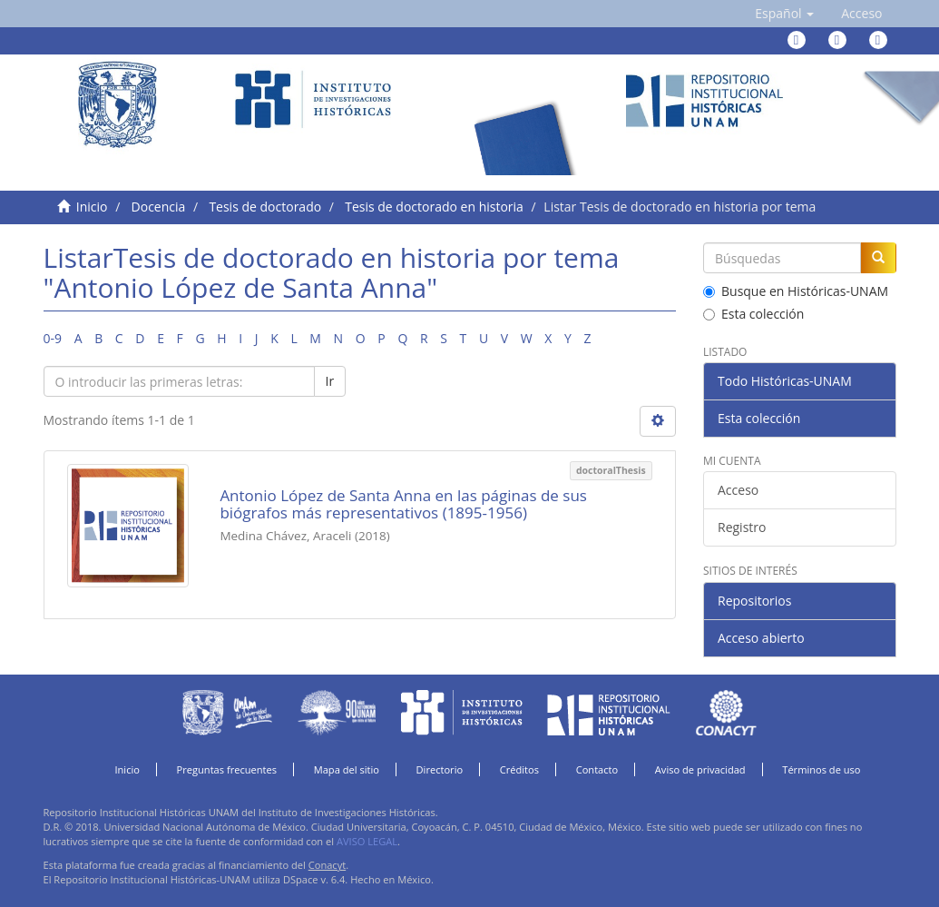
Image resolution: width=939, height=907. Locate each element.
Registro (742, 527)
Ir (330, 380)
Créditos (519, 769)
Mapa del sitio (346, 769)
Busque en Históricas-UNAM (795, 291)
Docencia (159, 206)
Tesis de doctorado (265, 206)
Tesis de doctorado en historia (434, 206)
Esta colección (753, 313)
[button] (784, 13)
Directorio (440, 769)
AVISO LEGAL (367, 841)
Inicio (92, 206)
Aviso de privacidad (700, 769)
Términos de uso (821, 769)
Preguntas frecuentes (227, 769)
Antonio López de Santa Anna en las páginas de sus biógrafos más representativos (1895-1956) (403, 504)
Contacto (597, 769)
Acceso (738, 489)
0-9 (53, 338)
